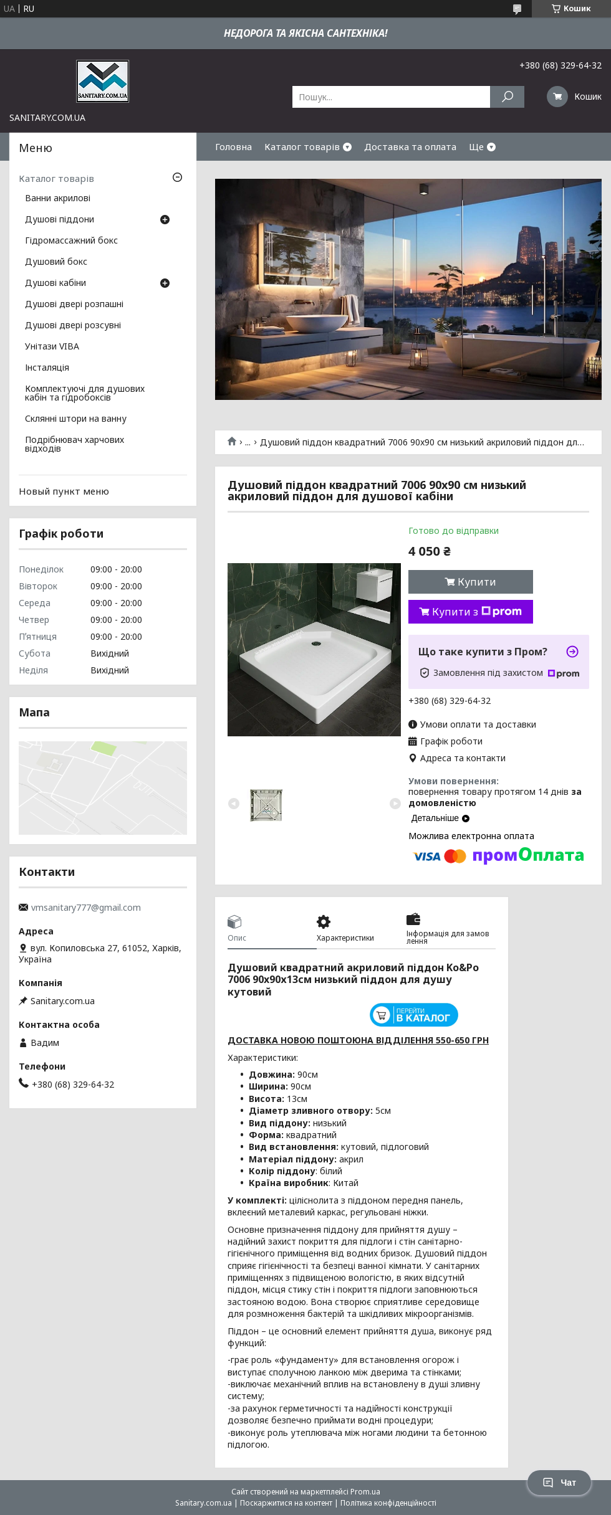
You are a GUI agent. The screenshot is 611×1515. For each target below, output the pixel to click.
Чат (559, 1482)
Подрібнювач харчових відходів (74, 444)
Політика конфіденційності (388, 1503)
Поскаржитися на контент (286, 1503)
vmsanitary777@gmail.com (86, 907)
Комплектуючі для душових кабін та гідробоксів (85, 393)
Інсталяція (47, 368)
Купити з (477, 612)
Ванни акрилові (57, 199)
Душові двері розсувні (73, 326)
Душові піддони (59, 220)
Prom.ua (365, 1491)
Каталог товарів (302, 146)
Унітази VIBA (52, 347)
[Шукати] (507, 97)
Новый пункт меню (64, 491)
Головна (233, 146)
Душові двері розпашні (74, 305)
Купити (477, 582)
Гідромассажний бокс (71, 241)
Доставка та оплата (410, 146)
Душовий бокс (56, 262)
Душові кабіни (55, 283)
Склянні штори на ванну (76, 419)
